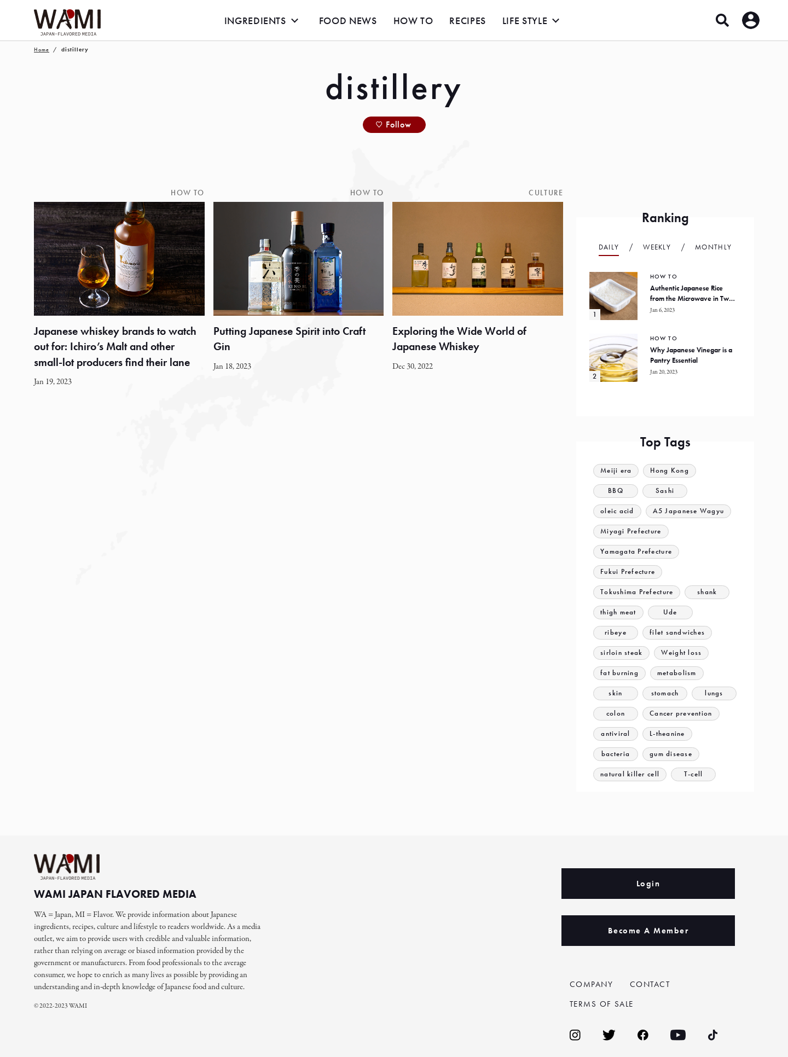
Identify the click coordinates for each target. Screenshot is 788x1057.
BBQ (615, 491)
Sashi (665, 491)
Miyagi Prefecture (631, 531)
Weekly (657, 247)
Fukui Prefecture (628, 572)
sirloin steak (621, 653)
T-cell (693, 774)
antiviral (615, 734)
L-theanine (667, 734)
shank (708, 592)
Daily (609, 247)
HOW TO (413, 20)
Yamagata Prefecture (636, 551)
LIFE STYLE (524, 20)
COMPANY (591, 984)
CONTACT (650, 984)
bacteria (615, 754)
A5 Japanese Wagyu (689, 511)
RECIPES (467, 20)
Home (41, 49)
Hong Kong (670, 470)
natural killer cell (630, 774)
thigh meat (618, 612)
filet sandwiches (677, 632)
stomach (665, 693)
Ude (670, 612)
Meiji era (616, 470)
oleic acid (617, 511)
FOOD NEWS (348, 20)
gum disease (671, 754)
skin (615, 693)
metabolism (677, 673)
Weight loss (682, 653)
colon (615, 713)
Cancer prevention (681, 713)
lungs (714, 693)
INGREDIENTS (255, 20)
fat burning (619, 673)
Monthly (713, 247)
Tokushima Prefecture (637, 592)
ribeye (616, 632)
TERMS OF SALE (602, 1003)
